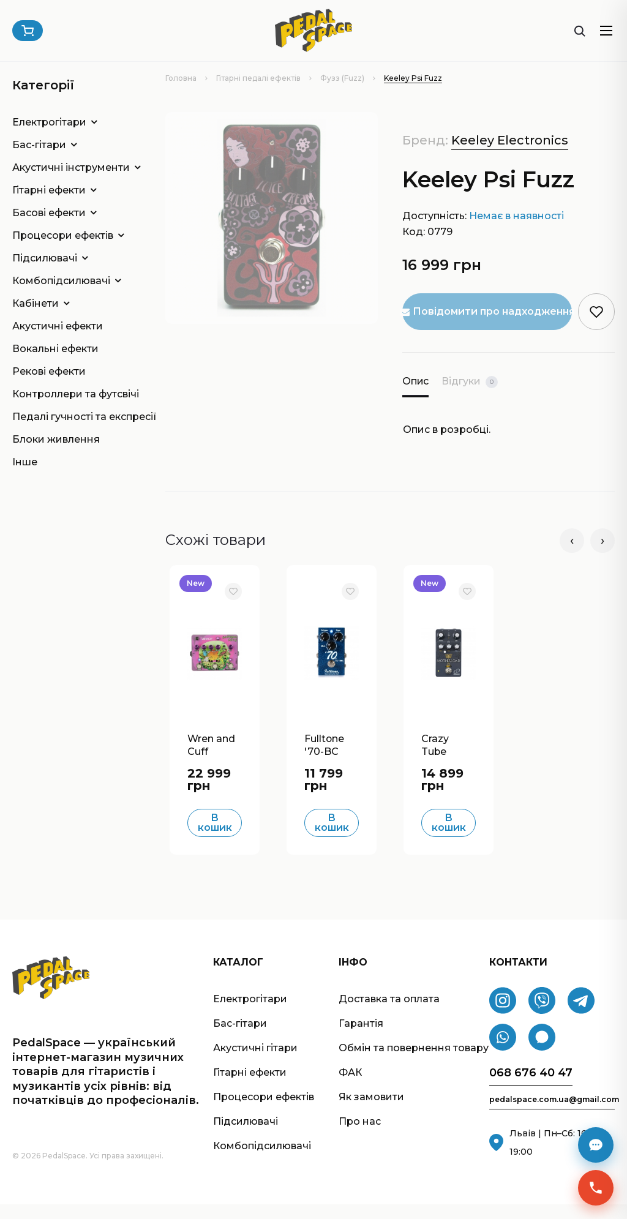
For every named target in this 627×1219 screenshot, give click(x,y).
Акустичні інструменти (70, 167)
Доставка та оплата (389, 1014)
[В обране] (232, 591)
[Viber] (541, 1015)
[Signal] (541, 1052)
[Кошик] (27, 30)
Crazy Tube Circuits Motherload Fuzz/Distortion (448, 759)
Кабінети (35, 303)
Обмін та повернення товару (414, 1063)
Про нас (360, 1136)
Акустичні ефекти (57, 326)
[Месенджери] (596, 1145)
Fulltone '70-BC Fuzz (325, 759)
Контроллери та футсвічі (70, 394)
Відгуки (470, 381)
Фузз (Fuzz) (342, 78)
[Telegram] (581, 1015)
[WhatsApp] (502, 1052)
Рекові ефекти (49, 371)
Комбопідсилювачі (61, 281)
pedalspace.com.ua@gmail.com (552, 1115)
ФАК (350, 1087)
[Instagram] (502, 1015)
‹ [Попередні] (572, 540)
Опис (415, 381)
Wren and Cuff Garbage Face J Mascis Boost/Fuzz (214, 759)
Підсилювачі (44, 258)
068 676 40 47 (531, 1088)
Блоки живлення (56, 439)
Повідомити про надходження (487, 311)
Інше (24, 462)
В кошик (215, 838)
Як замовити (371, 1112)
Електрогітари (49, 122)
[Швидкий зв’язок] (596, 1188)
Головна (181, 78)
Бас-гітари (39, 145)
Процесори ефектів (62, 235)
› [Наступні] (602, 540)
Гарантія (361, 1039)
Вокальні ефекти (55, 348)
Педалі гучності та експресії (70, 416)
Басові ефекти (49, 213)
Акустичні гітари (255, 1063)
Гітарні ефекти (49, 190)
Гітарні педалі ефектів (258, 78)
